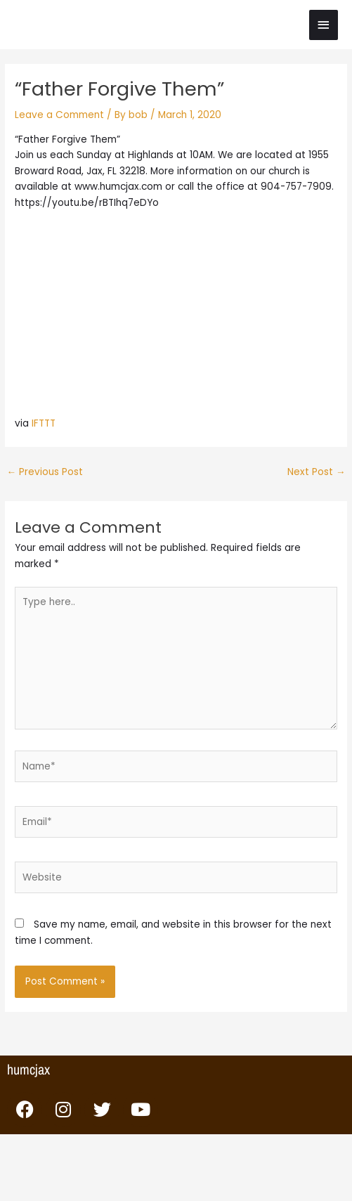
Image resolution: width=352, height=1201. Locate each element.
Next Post (316, 472)
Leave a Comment (59, 115)
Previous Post (44, 472)
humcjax (28, 1069)
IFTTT (44, 423)
